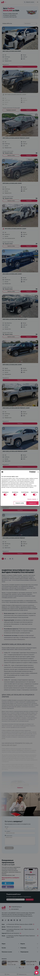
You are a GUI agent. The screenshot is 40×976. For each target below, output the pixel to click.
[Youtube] (11, 920)
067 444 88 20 (14, 909)
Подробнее (20, 66)
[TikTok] (5, 920)
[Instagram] (2, 920)
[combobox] (30, 23)
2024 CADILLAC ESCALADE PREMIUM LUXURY (15, 451)
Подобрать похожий (11, 110)
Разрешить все (32, 503)
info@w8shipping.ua (15, 906)
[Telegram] (8, 920)
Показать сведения (31, 499)
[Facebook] (14, 920)
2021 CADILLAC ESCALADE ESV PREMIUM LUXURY (16, 138)
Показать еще (32, 558)
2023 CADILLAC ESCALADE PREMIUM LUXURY (15, 319)
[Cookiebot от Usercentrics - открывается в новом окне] (30, 472)
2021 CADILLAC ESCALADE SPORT (12, 51)
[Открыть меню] (37, 2)
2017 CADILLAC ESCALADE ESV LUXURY (15, 94)
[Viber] (17, 920)
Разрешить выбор (20, 503)
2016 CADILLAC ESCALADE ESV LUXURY (15, 228)
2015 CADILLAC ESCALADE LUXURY (12, 183)
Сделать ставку (11, 155)
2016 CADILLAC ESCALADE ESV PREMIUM (14, 538)
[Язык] (34, 974)
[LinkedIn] (20, 920)
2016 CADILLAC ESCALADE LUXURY (12, 274)
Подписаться (29, 899)
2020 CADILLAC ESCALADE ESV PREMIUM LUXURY (16, 408)
